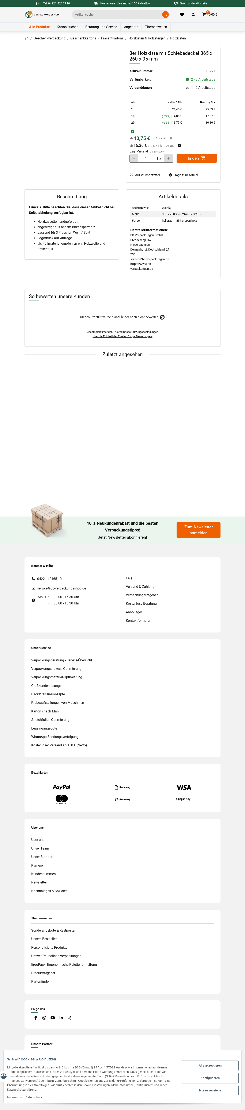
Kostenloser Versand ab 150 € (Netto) (59, 745)
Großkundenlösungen (47, 686)
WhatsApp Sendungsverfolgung (55, 737)
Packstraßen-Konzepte (48, 694)
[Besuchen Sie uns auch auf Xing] (69, 1018)
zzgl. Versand (139, 151)
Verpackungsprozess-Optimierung (56, 669)
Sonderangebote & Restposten (53, 930)
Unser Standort (42, 857)
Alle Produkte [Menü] (37, 27)
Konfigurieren (207, 1078)
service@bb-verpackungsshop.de (61, 588)
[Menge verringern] (134, 158)
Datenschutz (37, 1097)
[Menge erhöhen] (168, 158)
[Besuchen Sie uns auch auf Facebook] (35, 1018)
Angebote (131, 27)
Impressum (17, 1097)
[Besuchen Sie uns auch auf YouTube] (52, 1018)
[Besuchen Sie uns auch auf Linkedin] (61, 1018)
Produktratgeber (43, 973)
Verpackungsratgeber (142, 595)
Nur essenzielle (207, 1089)
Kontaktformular (138, 621)
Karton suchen (67, 27)
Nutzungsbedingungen (144, 331)
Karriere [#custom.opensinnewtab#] (37, 865)
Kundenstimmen (43, 874)
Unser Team (40, 848)
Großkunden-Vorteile (190, 3)
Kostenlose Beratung (141, 604)
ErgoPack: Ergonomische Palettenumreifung (64, 965)
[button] (193, 14)
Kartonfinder (40, 981)
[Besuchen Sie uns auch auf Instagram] (44, 1018)
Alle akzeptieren (207, 1067)
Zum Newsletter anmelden (198, 530)
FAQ (129, 578)
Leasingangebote (44, 728)
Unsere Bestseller (44, 939)
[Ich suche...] (117, 14)
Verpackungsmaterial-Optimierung (56, 677)
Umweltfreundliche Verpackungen (56, 956)
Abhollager (134, 612)
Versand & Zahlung (140, 587)
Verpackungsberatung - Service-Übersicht (61, 660)
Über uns (37, 840)
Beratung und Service (101, 27)
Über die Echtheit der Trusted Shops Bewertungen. (122, 336)
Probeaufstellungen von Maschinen (57, 703)
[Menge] (146, 158)
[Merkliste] (182, 14)
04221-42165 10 (49, 579)
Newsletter (39, 882)
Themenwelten (156, 27)
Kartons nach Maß (45, 711)
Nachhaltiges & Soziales (49, 891)
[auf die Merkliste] (146, 175)
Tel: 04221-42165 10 (56, 3)
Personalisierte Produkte (49, 947)
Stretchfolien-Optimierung (50, 720)
